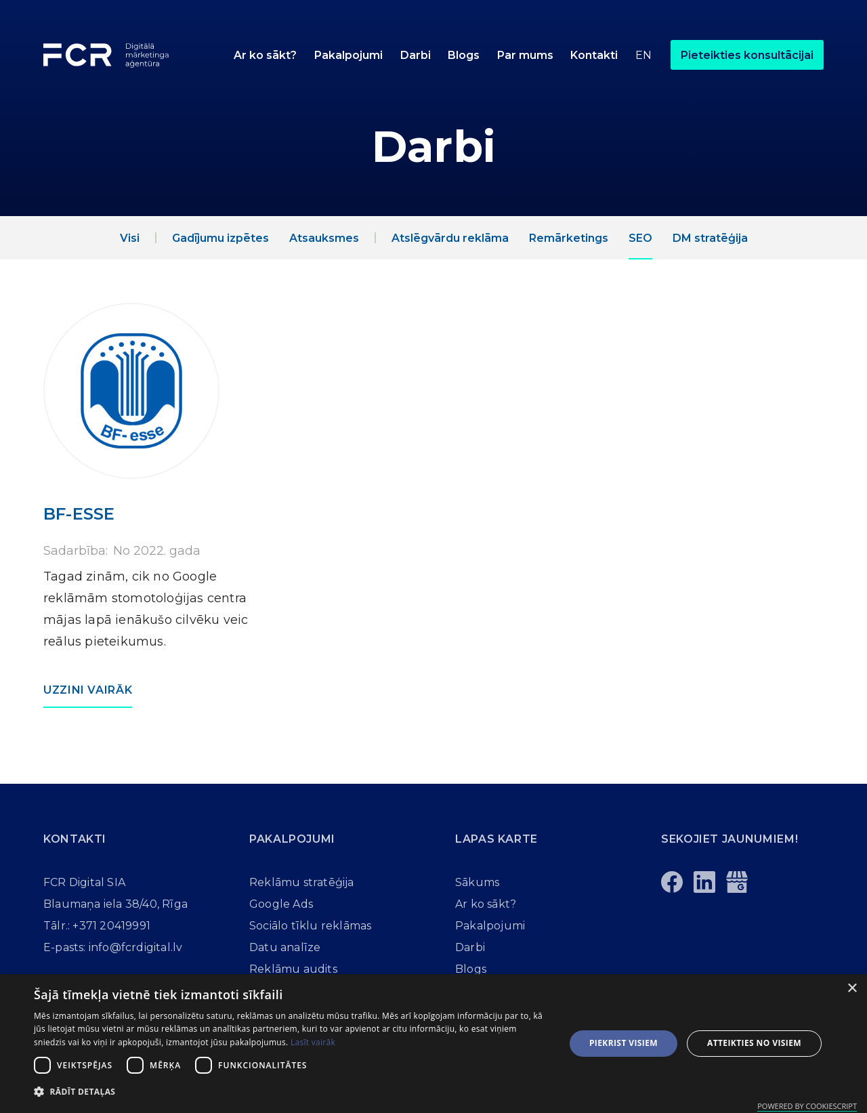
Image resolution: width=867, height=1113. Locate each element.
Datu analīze (284, 947)
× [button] (852, 989)
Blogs (464, 55)
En (643, 55)
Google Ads (281, 904)
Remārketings (568, 238)
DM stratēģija (710, 238)
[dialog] (433, 1043)
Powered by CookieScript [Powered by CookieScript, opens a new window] (807, 1106)
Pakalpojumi (348, 55)
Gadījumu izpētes (220, 238)
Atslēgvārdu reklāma (450, 238)
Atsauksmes (324, 238)
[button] (348, 55)
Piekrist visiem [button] (623, 1043)
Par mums (525, 55)
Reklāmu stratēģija (301, 882)
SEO (640, 238)
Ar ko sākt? (265, 55)
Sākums (477, 882)
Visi (130, 238)
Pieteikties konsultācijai (747, 55)
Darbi (415, 55)
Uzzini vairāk (87, 690)
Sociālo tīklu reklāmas (310, 925)
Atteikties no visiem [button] (754, 1043)
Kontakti (594, 55)
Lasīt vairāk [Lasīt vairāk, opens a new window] (313, 1042)
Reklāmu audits (293, 969)
